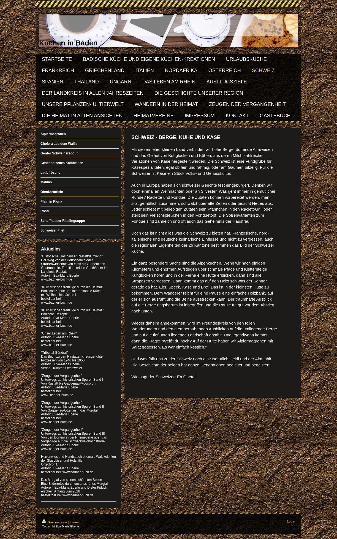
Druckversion (55, 522)
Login (291, 521)
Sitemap (75, 522)
